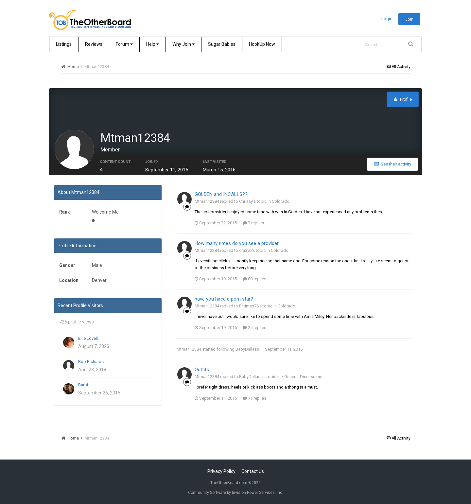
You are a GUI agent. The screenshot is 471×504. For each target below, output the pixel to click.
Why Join (183, 44)
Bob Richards (91, 361)
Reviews (93, 44)
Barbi (83, 384)
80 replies (254, 278)
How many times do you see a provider (237, 243)
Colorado (280, 201)
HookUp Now (262, 44)
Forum (124, 44)
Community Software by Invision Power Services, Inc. (235, 492)
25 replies (254, 327)
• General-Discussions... (304, 376)
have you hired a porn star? (224, 299)
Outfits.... (204, 370)
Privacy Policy (221, 471)
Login (386, 18)
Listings (64, 44)
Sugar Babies (222, 44)
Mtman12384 (189, 349)
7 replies (253, 222)
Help (152, 44)
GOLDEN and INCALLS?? (221, 194)
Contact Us (252, 471)
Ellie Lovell (88, 338)
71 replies (254, 398)
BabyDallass (247, 349)
